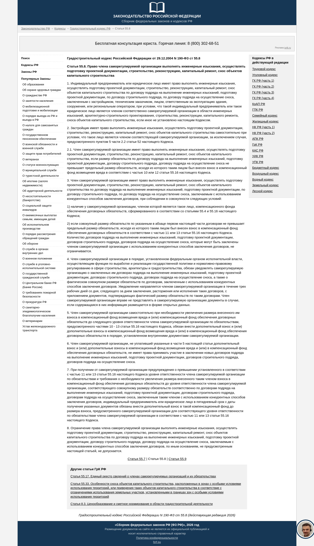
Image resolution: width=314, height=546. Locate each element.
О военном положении (37, 258)
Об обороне (30, 243)
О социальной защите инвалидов (36, 207)
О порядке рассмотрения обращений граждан (39, 236)
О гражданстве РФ (34, 95)
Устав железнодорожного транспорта (38, 328)
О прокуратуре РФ (34, 302)
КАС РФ (257, 150)
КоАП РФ (258, 104)
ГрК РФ (257, 144)
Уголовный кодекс (265, 75)
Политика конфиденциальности (157, 537)
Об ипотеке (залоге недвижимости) (35, 183)
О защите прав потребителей (41, 153)
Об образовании (33, 84)
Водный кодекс (263, 179)
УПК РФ (257, 162)
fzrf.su (157, 542)
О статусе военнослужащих (40, 164)
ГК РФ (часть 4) (263, 98)
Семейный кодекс (265, 115)
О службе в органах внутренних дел (35, 251)
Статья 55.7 (136, 459)
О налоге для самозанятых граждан (40, 127)
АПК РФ (257, 138)
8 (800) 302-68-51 (203, 43)
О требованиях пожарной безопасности (39, 294)
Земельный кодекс (265, 185)
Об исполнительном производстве (35, 226)
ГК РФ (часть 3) (263, 92)
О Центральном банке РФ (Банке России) (39, 285)
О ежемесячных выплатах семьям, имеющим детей (39, 217)
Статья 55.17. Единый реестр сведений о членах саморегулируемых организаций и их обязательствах (143, 476)
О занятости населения (37, 100)
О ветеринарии (32, 321)
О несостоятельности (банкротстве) (36, 198)
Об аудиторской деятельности (42, 190)
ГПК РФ (257, 109)
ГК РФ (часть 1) (263, 80)
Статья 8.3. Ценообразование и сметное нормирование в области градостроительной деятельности (141, 504)
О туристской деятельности (40, 175)
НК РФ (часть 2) (263, 133)
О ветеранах (30, 159)
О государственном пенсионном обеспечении (39, 136)
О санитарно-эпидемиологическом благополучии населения (38, 311)
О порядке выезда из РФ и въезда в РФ (39, 117)
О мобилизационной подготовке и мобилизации (40, 108)
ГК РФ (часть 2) (263, 86)
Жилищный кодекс (265, 121)
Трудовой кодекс (264, 69)
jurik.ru (287, 48)
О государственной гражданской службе (35, 275)
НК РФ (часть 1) (263, 127)
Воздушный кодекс (265, 173)
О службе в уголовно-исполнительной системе (39, 266)
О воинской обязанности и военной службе (39, 146)
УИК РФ (257, 156)
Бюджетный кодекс (265, 167)
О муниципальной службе (39, 170)
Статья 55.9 (177, 459)
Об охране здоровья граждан (41, 90)
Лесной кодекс (262, 191)
